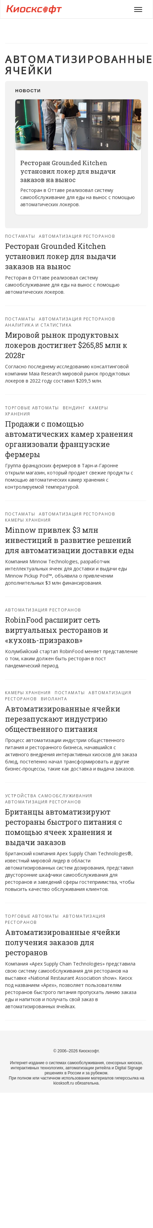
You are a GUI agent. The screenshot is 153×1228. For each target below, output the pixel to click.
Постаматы (20, 236)
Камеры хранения (28, 520)
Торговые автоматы (32, 408)
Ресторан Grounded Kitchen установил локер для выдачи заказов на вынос (68, 171)
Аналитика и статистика (38, 325)
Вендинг (74, 408)
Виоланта (54, 699)
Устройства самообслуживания (49, 796)
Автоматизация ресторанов (77, 236)
